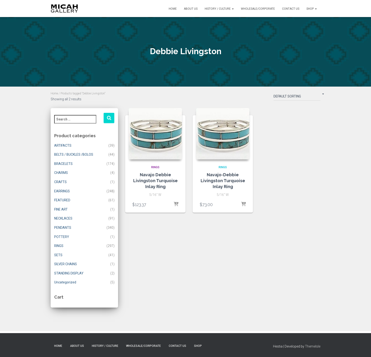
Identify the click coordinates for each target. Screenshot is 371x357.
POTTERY (61, 237)
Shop (311, 8)
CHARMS (61, 173)
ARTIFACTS (62, 145)
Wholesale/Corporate (258, 8)
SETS (58, 255)
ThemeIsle (312, 346)
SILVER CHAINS (65, 264)
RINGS (58, 246)
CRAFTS (60, 182)
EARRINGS (62, 191)
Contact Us (290, 8)
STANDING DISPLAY (69, 273)
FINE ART (61, 209)
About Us (191, 8)
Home (173, 8)
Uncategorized (65, 282)
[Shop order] (297, 97)
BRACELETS (63, 164)
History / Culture (219, 8)
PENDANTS (62, 227)
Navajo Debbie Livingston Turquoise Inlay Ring (155, 180)
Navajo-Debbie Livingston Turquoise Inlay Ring (223, 180)
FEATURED (62, 200)
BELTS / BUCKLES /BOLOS (73, 154)
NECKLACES (63, 218)
